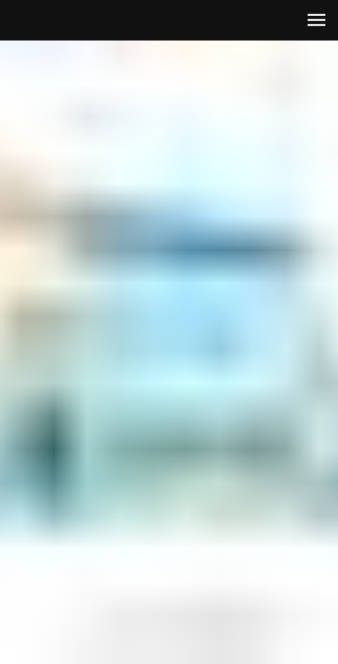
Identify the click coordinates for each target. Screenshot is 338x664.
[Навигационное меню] (316, 20)
